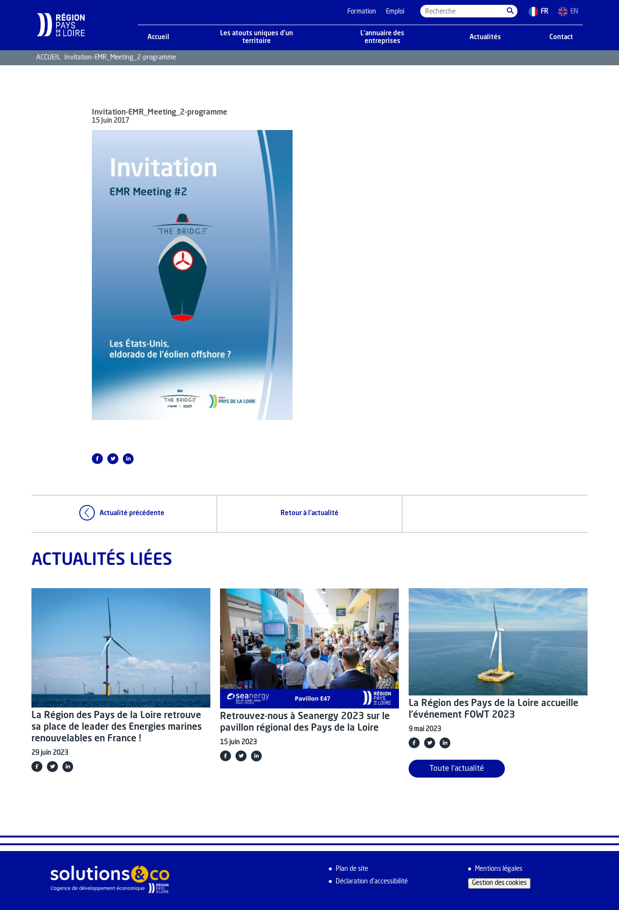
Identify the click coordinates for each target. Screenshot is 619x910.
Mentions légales (498, 869)
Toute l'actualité (456, 769)
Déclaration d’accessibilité (372, 882)
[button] (510, 11)
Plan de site (352, 869)
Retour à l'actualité (309, 513)
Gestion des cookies (499, 883)
